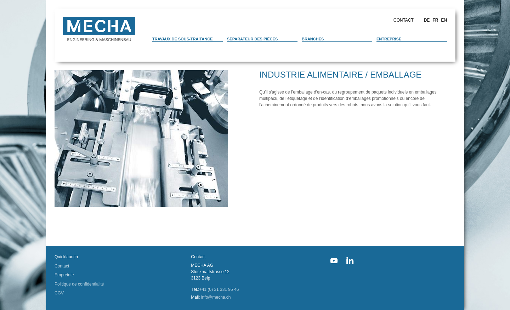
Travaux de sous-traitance (182, 39)
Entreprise (388, 39)
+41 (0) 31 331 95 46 (219, 289)
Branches (313, 39)
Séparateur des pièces (252, 39)
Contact (403, 20)
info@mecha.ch (216, 297)
